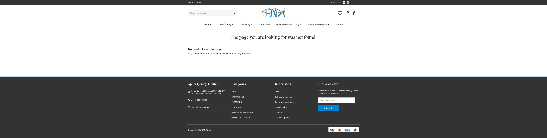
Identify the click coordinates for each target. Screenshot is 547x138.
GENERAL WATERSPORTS (242, 117)
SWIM (234, 92)
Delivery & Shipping (284, 97)
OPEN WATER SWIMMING (242, 112)
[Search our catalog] (234, 13)
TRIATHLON (236, 107)
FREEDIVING (237, 102)
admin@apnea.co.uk (200, 107)
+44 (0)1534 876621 (199, 100)
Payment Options (282, 117)
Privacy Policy (281, 107)
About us (279, 112)
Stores (278, 92)
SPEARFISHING (238, 97)
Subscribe (328, 108)
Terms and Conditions (284, 102)
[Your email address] (336, 100)
